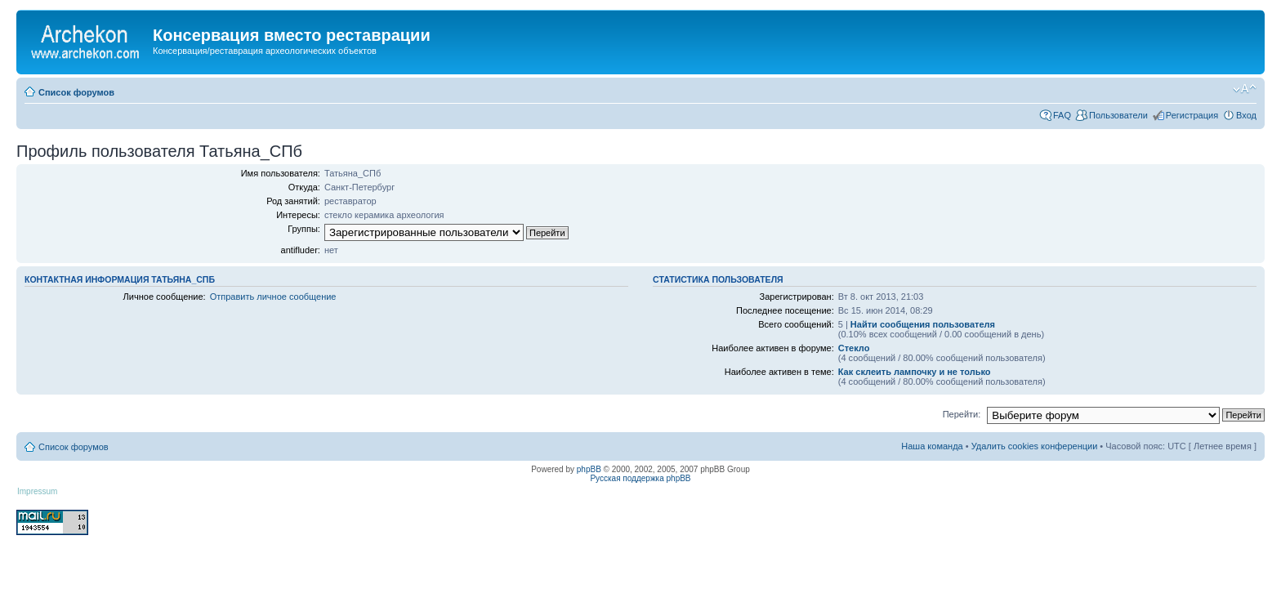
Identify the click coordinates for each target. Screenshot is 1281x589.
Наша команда (931, 446)
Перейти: (962, 414)
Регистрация (1192, 115)
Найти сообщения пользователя (922, 324)
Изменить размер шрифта (1244, 89)
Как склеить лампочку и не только (914, 372)
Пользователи (1118, 115)
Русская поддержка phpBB (640, 478)
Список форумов (76, 92)
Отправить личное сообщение (273, 296)
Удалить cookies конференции (1034, 446)
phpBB (589, 469)
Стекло (854, 348)
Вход (1246, 115)
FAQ (1062, 115)
